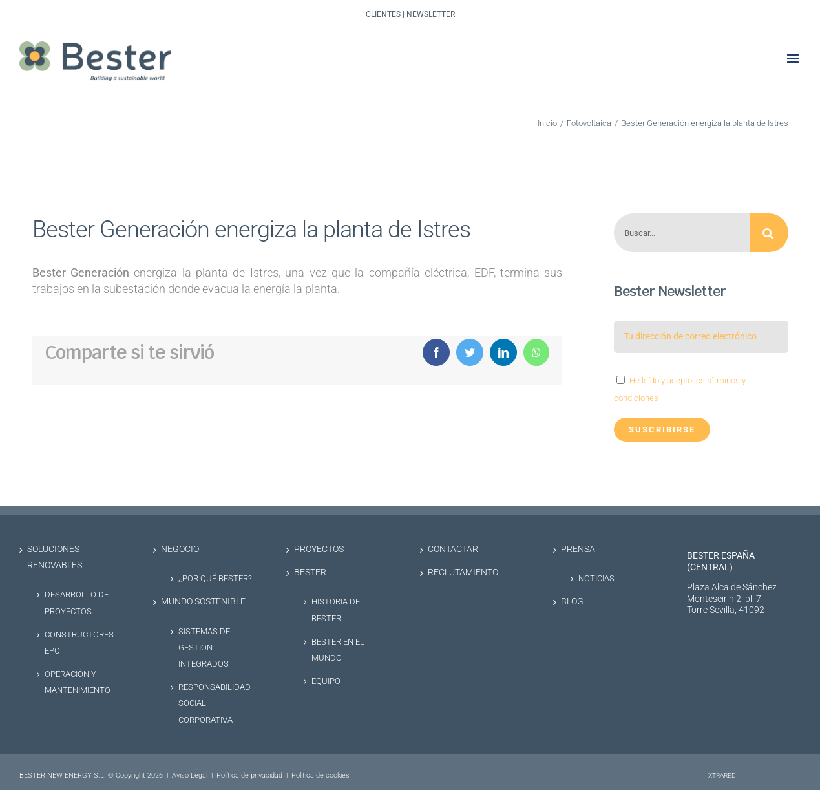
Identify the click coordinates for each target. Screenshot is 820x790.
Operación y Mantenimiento (77, 682)
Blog (572, 601)
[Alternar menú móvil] (794, 58)
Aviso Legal (189, 775)
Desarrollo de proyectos (77, 602)
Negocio (180, 549)
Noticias (596, 578)
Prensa (578, 549)
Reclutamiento (463, 572)
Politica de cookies (320, 775)
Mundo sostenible (203, 601)
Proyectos (319, 549)
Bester (310, 572)
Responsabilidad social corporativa (214, 703)
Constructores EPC (79, 643)
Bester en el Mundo (337, 650)
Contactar (453, 549)
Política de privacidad (249, 775)
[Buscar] (769, 232)
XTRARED (722, 775)
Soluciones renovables (54, 557)
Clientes (383, 14)
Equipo (326, 681)
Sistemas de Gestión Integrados (204, 647)
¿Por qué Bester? (215, 578)
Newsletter (430, 14)
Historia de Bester (335, 610)
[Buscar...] (681, 232)
